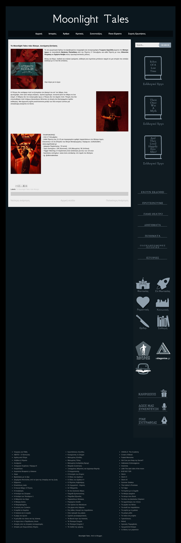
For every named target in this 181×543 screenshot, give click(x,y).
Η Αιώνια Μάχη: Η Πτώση (23, 488)
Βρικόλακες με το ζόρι (21, 477)
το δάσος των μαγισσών (130, 530)
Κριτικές (79, 34)
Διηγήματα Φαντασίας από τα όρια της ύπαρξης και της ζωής (36, 480)
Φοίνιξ (123, 521)
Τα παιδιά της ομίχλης (75, 527)
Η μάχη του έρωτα (20, 516)
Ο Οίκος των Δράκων (75, 477)
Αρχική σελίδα (68, 200)
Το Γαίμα (124, 488)
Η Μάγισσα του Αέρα (21, 499)
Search (165, 45)
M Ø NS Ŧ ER (126, 471)
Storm (123, 474)
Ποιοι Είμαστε (115, 34)
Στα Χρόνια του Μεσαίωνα (77, 505)
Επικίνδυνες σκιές (20, 485)
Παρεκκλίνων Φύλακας (76, 499)
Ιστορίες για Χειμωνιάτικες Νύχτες (26, 527)
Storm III (124, 480)
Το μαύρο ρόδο (126, 513)
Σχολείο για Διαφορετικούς (77, 516)
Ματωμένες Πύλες (74, 460)
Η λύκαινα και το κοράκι (22, 513)
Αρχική (38, 34)
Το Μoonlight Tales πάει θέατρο (27, 189)
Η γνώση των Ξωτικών (22, 507)
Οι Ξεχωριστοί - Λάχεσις (76, 485)
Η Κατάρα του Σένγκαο (22, 494)
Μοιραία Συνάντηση (75, 466)
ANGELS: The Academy (130, 452)
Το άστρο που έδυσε (128, 496)
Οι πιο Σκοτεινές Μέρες (76, 491)
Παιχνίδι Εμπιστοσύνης (76, 494)
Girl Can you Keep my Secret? (132, 460)
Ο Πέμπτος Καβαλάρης (76, 482)
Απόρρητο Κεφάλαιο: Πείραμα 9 (25, 466)
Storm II (124, 477)
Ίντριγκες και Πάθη (20, 452)
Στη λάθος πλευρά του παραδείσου (80, 510)
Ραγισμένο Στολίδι (74, 502)
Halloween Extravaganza (130, 463)
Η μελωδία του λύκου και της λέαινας (27, 519)
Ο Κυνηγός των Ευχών (76, 474)
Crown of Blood (126, 455)
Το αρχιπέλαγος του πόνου (131, 502)
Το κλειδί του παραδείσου (130, 507)
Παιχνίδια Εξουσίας (74, 496)
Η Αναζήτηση (18, 491)
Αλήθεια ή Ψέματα (20, 460)
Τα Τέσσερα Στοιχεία (75, 521)
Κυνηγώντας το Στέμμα (76, 455)
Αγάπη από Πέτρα (20, 457)
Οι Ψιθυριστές (73, 488)
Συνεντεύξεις (96, 34)
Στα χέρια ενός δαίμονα (76, 507)
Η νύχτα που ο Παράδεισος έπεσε (26, 521)
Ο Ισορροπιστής (73, 471)
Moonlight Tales (90, 19)
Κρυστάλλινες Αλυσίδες (76, 452)
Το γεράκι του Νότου (128, 505)
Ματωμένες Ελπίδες (75, 457)
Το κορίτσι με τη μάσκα (129, 510)
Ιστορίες (52, 34)
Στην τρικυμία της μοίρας (76, 513)
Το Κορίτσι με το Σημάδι (129, 491)
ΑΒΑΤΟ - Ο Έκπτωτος (22, 455)
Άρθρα (66, 34)
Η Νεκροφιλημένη (20, 505)
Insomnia (124, 466)
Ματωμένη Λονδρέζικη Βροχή (78, 463)
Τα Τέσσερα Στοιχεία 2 (75, 524)
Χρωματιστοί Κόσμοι (128, 527)
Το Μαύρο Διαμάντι (128, 494)
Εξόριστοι (17, 482)
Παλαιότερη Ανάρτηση (117, 200)
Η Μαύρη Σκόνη (20, 502)
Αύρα (16, 474)
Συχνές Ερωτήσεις (137, 34)
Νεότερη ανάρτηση (20, 200)
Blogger (99, 536)
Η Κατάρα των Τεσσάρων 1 (24, 496)
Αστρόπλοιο (18, 469)
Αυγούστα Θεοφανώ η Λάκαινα (25, 471)
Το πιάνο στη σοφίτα (128, 516)
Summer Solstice (127, 482)
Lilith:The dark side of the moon (132, 469)
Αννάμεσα (17, 463)
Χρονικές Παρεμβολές (129, 524)
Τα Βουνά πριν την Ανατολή (77, 519)
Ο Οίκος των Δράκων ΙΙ (76, 480)
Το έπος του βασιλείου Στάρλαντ (132, 499)
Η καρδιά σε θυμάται (21, 510)
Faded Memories (127, 457)
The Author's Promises (129, 485)
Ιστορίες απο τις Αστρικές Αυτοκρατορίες (28, 524)
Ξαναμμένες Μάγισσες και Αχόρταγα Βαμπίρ (84, 469)
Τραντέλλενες (126, 519)
